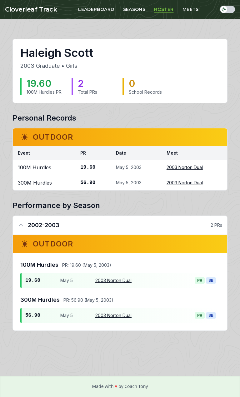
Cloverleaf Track (31, 9)
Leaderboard (96, 9)
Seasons (134, 9)
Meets (190, 9)
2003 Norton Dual (185, 167)
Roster (163, 9)
